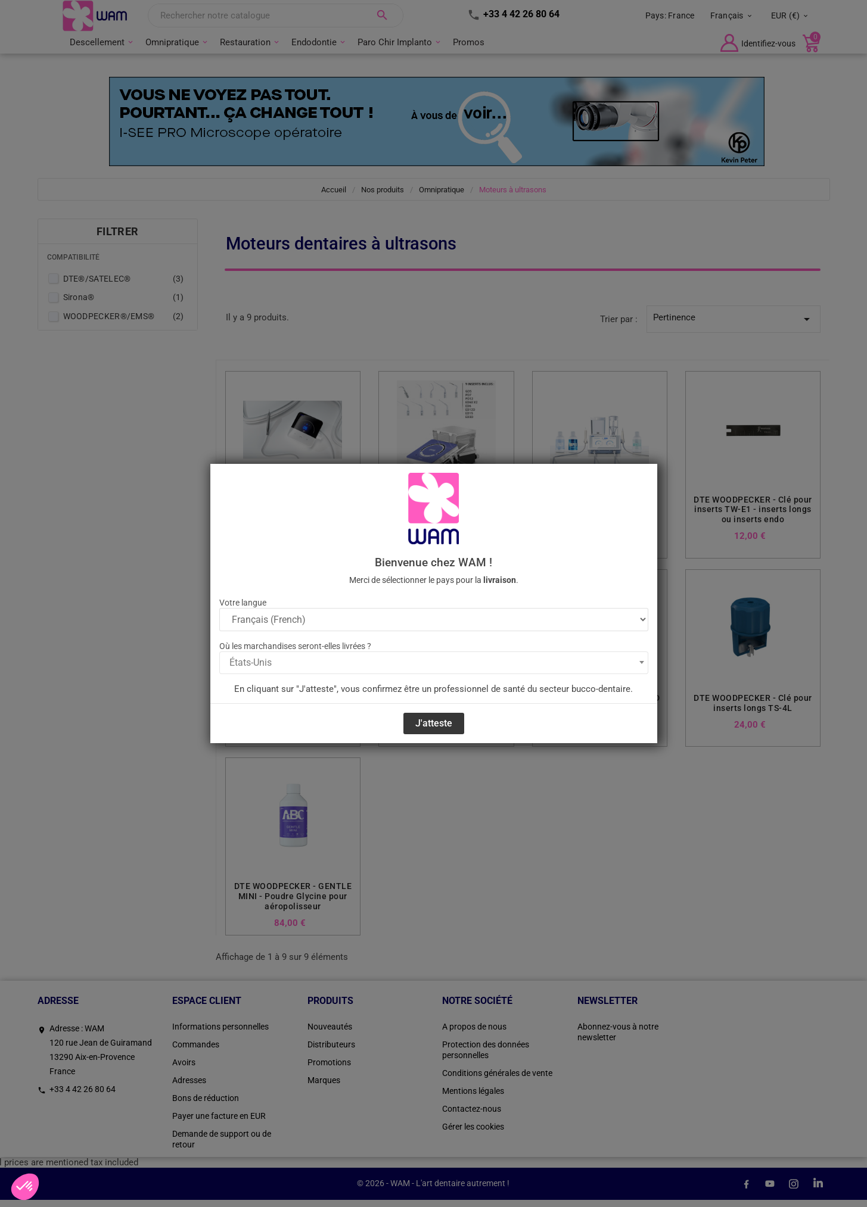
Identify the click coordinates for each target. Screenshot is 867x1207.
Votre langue (242, 602)
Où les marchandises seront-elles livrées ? (295, 646)
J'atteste (433, 723)
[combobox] (433, 662)
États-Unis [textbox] (250, 662)
